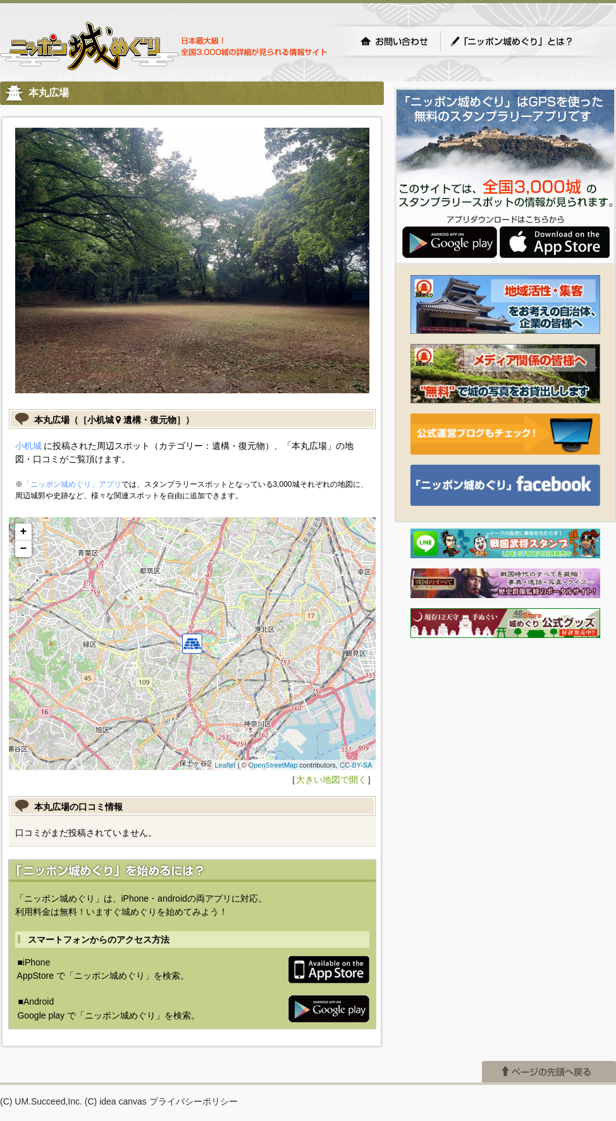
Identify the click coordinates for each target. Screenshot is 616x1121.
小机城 (28, 446)
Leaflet (224, 765)
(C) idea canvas (116, 1101)
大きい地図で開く (331, 780)
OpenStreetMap (273, 765)
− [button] (23, 548)
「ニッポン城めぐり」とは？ (524, 41)
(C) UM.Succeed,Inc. (41, 1101)
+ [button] (23, 531)
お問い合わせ (394, 41)
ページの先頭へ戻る (549, 1071)
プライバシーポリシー (193, 1101)
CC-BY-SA (356, 765)
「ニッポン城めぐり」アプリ (72, 484)
